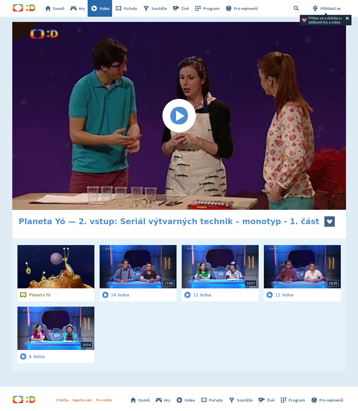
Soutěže (154, 8)
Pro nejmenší (241, 8)
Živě (180, 8)
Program (207, 8)
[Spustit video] (179, 116)
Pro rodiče (104, 400)
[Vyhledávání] (296, 8)
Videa (100, 8)
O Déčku (62, 400)
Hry (77, 8)
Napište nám (82, 400)
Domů (54, 8)
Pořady (126, 8)
